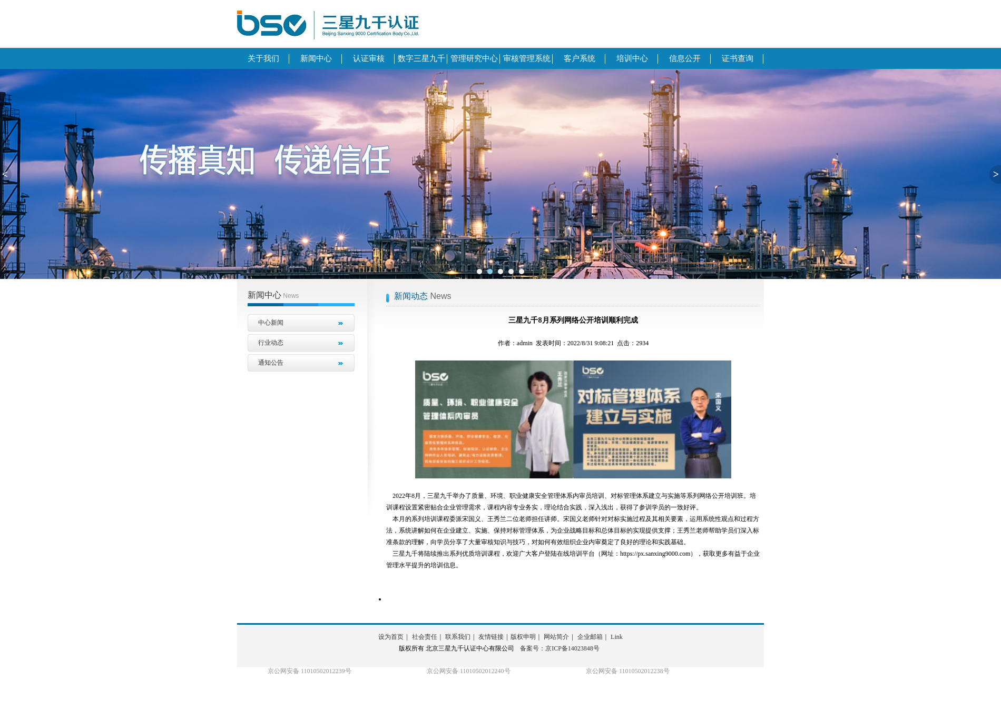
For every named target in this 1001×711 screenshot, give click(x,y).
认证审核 (369, 58)
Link (617, 636)
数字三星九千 (421, 58)
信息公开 (685, 58)
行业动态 (270, 342)
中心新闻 (270, 322)
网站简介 (556, 636)
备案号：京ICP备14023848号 (560, 648)
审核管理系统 (527, 58)
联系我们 (457, 636)
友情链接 (491, 636)
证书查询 (737, 58)
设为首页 (391, 636)
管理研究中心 (474, 58)
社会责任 (424, 636)
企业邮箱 (590, 636)
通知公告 (270, 362)
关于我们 (263, 58)
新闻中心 (316, 58)
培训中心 (632, 58)
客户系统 (579, 58)
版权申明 (523, 636)
